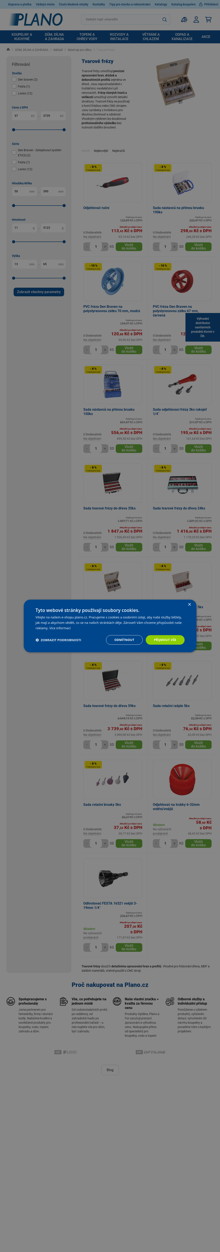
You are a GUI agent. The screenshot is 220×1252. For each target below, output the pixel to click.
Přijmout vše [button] (165, 640)
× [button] (189, 604)
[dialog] (110, 626)
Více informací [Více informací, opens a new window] (60, 628)
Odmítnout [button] (124, 640)
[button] (58, 640)
